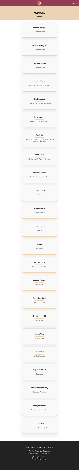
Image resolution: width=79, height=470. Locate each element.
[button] (2, 3)
